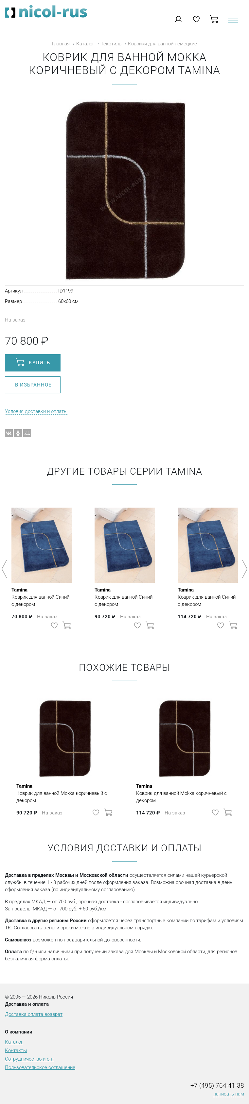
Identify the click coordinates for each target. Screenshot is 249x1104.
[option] (41, 566)
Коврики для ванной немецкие (162, 44)
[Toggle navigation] (232, 23)
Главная (61, 44)
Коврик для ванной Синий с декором (41, 596)
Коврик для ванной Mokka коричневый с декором (64, 792)
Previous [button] (5, 569)
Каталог (85, 44)
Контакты (16, 1050)
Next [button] (243, 569)
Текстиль (111, 44)
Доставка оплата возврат (33, 1014)
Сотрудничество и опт (29, 1059)
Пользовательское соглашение (40, 1067)
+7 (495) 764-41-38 (217, 1085)
